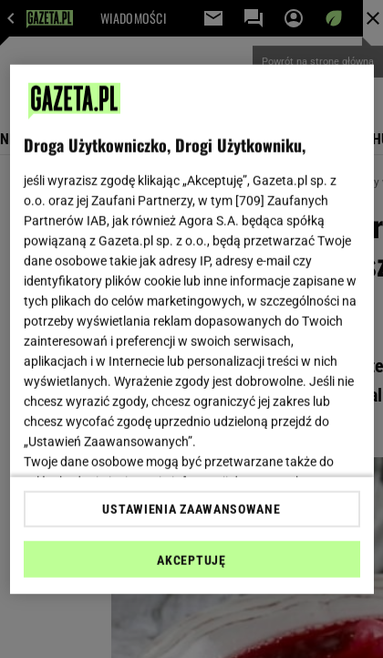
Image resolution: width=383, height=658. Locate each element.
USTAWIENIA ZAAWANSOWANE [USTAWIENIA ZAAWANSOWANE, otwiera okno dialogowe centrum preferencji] (191, 509)
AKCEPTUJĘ (191, 560)
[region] (192, 329)
